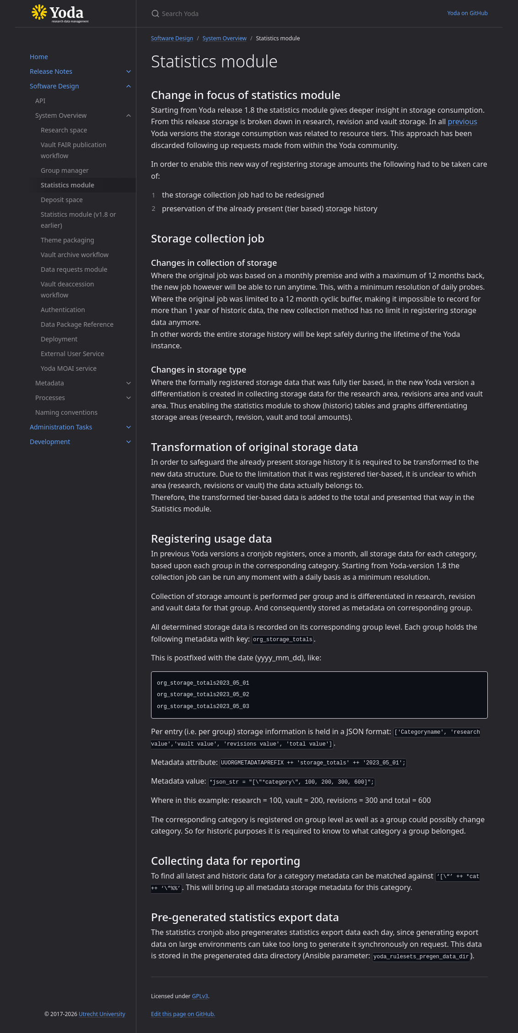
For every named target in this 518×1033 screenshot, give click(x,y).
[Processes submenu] (128, 397)
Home (39, 56)
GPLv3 (200, 996)
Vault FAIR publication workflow (73, 150)
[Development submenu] (128, 441)
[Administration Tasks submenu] (128, 427)
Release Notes (51, 71)
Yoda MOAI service (69, 368)
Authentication (63, 309)
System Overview (60, 115)
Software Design (54, 86)
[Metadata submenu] (128, 383)
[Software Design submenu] (128, 86)
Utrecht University (102, 1014)
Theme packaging (67, 240)
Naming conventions (66, 412)
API (40, 100)
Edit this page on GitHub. (183, 1014)
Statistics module (67, 185)
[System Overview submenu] (128, 115)
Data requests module (74, 269)
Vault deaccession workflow (67, 289)
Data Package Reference (77, 324)
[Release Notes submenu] (128, 71)
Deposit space (62, 199)
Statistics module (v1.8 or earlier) (78, 220)
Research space (64, 130)
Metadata (49, 383)
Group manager (65, 170)
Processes (50, 397)
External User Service (72, 353)
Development (50, 441)
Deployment (59, 339)
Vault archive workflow (74, 254)
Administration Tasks (61, 427)
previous (462, 121)
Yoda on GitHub (468, 13)
